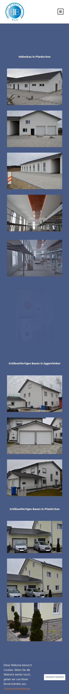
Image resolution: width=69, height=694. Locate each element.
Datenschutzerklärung (17, 689)
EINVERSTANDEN (55, 677)
